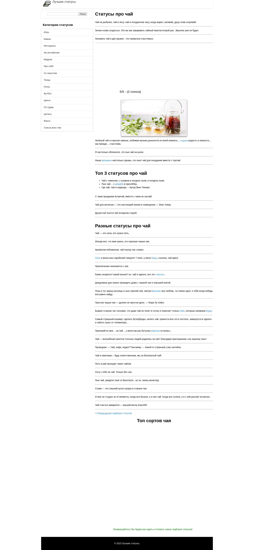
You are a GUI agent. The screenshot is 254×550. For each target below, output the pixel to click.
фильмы (156, 291)
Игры (46, 32)
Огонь (47, 86)
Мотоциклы (50, 45)
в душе (184, 140)
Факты (47, 121)
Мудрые (48, 59)
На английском (51, 52)
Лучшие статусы (64, 1)
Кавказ (47, 39)
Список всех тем (52, 127)
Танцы (47, 80)
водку (209, 311)
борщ (154, 258)
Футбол (48, 93)
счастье (160, 274)
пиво (182, 311)
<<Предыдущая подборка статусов (113, 413)
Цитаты (48, 114)
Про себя (48, 66)
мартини (155, 330)
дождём (119, 184)
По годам (48, 107)
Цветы (47, 100)
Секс (97, 258)
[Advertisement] (154, 66)
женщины (107, 160)
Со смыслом (50, 73)
